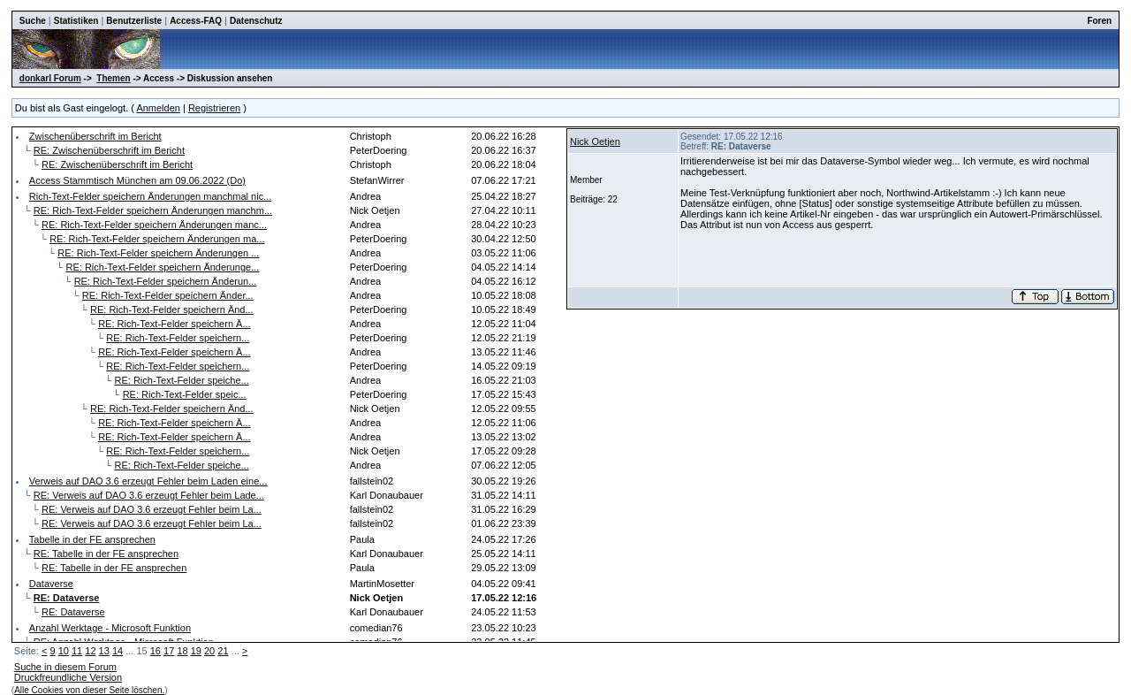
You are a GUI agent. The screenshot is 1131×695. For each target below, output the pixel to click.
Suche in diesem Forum (65, 666)
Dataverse (51, 583)
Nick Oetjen (595, 141)
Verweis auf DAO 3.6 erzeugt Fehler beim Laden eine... (148, 481)
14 (117, 650)
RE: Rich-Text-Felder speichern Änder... (168, 295)
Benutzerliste (134, 21)
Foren (1099, 21)
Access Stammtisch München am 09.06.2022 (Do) (137, 180)
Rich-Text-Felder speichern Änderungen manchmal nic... (150, 196)
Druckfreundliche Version (68, 677)
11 (77, 650)
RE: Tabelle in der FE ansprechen (106, 553)
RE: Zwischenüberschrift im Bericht (109, 150)
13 (104, 650)
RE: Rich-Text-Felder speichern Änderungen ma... (156, 238)
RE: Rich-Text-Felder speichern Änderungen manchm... (153, 210)
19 (196, 650)
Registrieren (214, 108)
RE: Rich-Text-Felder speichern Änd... (172, 309)
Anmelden (158, 108)
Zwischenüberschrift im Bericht (95, 136)
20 (209, 650)
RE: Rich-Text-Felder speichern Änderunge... (163, 267)
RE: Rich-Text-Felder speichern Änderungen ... (158, 253)
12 (90, 650)
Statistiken (76, 21)
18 (182, 650)
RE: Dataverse (73, 612)
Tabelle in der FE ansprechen (92, 539)
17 (168, 650)
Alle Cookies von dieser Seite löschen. (89, 690)
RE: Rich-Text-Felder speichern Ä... (174, 323)
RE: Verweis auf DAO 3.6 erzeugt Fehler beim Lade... (149, 495)
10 (63, 650)
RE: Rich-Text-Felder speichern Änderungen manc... (154, 224)
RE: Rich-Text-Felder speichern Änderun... (165, 281)
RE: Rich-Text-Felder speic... (185, 394)
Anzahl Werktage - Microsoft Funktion (110, 627)
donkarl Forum (50, 78)
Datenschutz (256, 21)
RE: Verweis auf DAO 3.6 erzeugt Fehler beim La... (152, 509)
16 (155, 650)
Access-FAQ (196, 21)
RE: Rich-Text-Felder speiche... (182, 380)
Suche (32, 21)
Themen (113, 78)
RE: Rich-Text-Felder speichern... (177, 337)
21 (222, 650)
